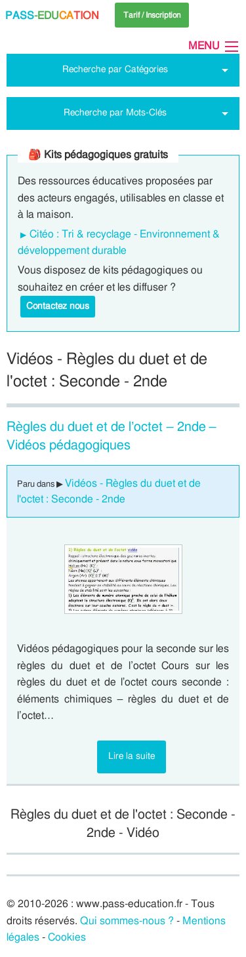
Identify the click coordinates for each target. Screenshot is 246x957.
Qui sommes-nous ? (127, 921)
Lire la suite (131, 756)
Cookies (67, 937)
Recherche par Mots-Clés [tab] (115, 112)
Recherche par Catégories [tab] (115, 69)
